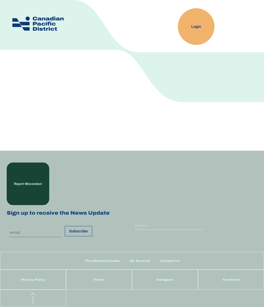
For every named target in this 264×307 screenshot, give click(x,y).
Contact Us (170, 261)
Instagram (165, 279)
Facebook (231, 279)
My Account (140, 261)
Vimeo (99, 279)
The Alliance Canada (102, 261)
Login (196, 27)
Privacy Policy (33, 279)
